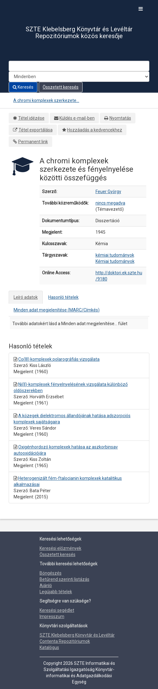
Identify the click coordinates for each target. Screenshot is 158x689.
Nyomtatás (120, 118)
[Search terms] (79, 66)
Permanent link (33, 141)
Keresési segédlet (57, 610)
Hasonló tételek (63, 297)
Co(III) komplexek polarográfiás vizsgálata (59, 359)
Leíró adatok (26, 297)
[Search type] (79, 76)
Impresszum (52, 616)
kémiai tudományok (115, 255)
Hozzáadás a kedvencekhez (94, 129)
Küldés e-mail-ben (77, 118)
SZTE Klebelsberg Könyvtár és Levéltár (77, 635)
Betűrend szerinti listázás (64, 579)
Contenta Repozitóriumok (65, 641)
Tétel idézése (31, 118)
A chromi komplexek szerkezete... (46, 100)
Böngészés (51, 573)
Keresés (23, 87)
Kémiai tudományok (115, 261)
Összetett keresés (61, 87)
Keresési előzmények (60, 548)
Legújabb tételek (56, 591)
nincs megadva (110, 203)
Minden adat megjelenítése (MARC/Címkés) (57, 309)
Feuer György (108, 191)
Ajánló (46, 585)
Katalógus (49, 647)
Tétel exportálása (36, 129)
